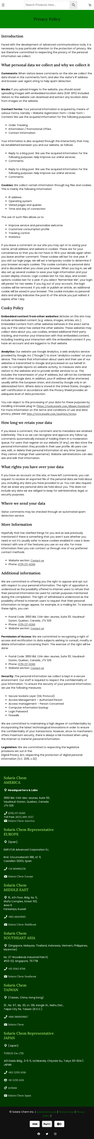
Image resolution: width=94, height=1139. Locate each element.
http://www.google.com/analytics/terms (51, 413)
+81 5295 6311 (16, 1080)
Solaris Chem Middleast (22, 924)
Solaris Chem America (21, 820)
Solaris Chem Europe (20, 876)
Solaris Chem (16, 1024)
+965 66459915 (17, 916)
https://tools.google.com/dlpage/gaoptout (63, 406)
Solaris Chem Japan (19, 1095)
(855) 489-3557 (24, 817)
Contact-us (37, 560)
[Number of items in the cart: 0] (90, 5)
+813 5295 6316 (17, 1072)
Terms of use (66, 1111)
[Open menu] (3, 5)
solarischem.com (46, 1111)
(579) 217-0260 (26, 564)
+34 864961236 (17, 868)
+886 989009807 (18, 1016)
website (12, 1087)
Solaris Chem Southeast (22, 976)
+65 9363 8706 (16, 968)
